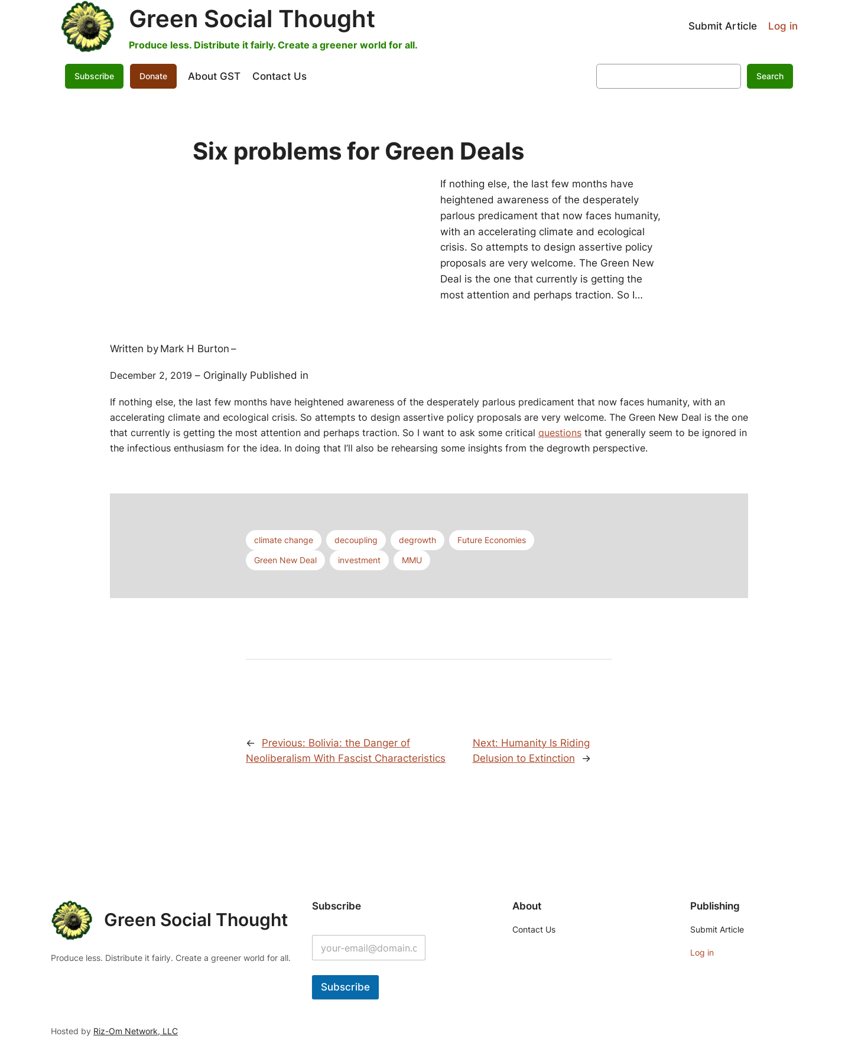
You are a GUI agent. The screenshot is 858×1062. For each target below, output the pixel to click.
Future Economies (491, 540)
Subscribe (94, 76)
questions (559, 433)
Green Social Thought (252, 18)
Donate (153, 76)
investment (359, 560)
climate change (283, 540)
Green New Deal (285, 560)
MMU (412, 560)
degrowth (417, 540)
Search (770, 76)
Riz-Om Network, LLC (135, 1031)
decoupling (356, 540)
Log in (783, 26)
